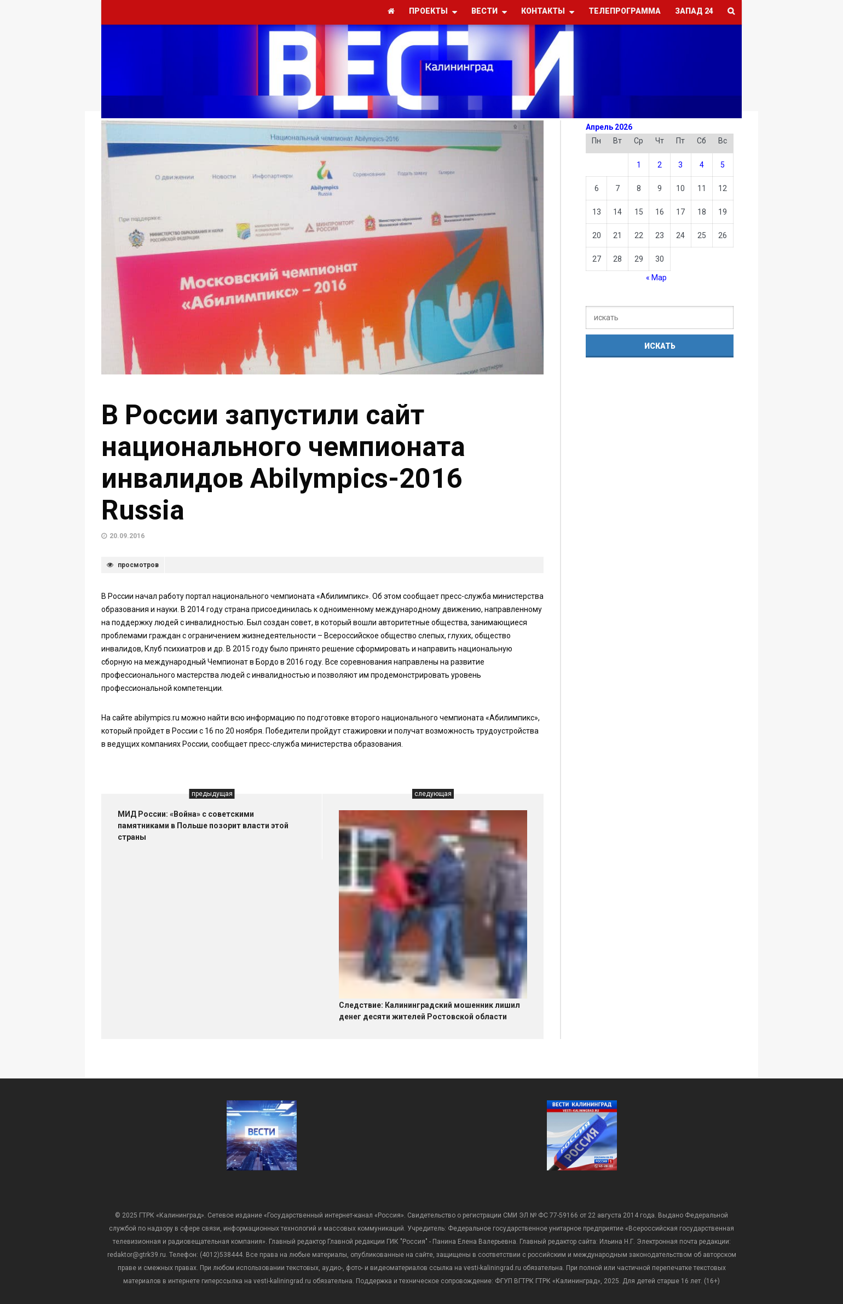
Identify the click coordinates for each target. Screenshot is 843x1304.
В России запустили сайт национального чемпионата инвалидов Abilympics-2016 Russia (283, 462)
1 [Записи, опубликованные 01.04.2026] (639, 164)
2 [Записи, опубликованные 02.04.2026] (659, 164)
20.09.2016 (127, 536)
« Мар (656, 277)
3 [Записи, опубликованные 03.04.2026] (680, 164)
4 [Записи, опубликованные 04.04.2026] (702, 164)
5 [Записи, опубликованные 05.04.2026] (722, 164)
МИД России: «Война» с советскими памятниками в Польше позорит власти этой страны (203, 825)
